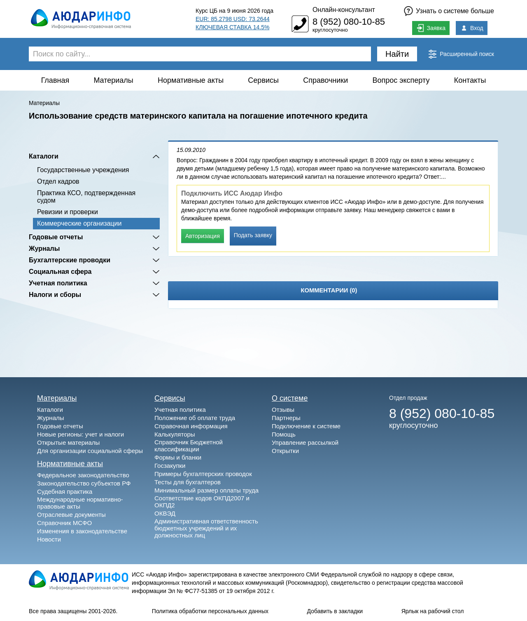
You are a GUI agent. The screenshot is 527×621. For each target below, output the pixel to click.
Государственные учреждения (83, 169)
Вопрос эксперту (401, 80)
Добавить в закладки (335, 611)
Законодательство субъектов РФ (84, 483)
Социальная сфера (60, 271)
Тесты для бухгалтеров (187, 482)
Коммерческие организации (79, 223)
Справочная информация (191, 426)
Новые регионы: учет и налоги (80, 434)
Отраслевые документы (71, 514)
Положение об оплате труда (194, 417)
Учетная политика (58, 283)
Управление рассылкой (305, 442)
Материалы (113, 80)
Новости (49, 539)
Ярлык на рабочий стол (432, 611)
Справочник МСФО (64, 522)
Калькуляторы (174, 434)
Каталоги (43, 156)
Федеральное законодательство (83, 475)
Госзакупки (169, 465)
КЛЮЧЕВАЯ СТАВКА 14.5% (232, 27)
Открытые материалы (68, 442)
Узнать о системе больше (455, 10)
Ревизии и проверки (67, 211)
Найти (397, 53)
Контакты (470, 80)
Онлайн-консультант (343, 9)
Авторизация (202, 236)
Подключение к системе (306, 426)
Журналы (44, 248)
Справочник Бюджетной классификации (188, 446)
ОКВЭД (164, 513)
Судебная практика (64, 491)
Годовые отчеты (56, 236)
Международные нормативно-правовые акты (80, 503)
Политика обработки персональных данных (210, 611)
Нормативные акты (191, 80)
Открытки (285, 450)
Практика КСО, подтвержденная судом (86, 196)
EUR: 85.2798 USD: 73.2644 (233, 19)
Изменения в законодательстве (82, 531)
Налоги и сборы (55, 294)
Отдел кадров (58, 181)
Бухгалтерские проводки (69, 260)
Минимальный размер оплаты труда (206, 490)
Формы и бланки (177, 457)
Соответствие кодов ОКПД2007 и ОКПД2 (202, 502)
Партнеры (286, 417)
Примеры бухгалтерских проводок (203, 473)
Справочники (325, 80)
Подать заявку (253, 235)
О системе (290, 398)
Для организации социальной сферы (90, 450)
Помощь (284, 434)
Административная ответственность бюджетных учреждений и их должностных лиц (206, 528)
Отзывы (283, 409)
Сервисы (263, 80)
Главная (55, 80)
